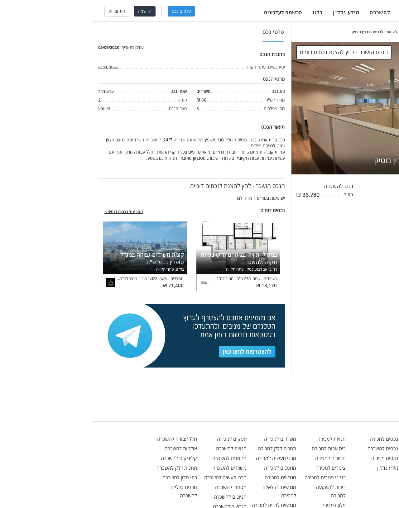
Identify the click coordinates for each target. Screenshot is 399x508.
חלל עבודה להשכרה (85, 438)
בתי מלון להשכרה (87, 477)
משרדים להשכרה (137, 467)
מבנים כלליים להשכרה (92, 491)
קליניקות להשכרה (87, 458)
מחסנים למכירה (188, 467)
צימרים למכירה (239, 467)
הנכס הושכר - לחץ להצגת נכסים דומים (252, 52)
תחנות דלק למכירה (185, 448)
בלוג (225, 12)
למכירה (317, 12)
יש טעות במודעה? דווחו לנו (169, 198)
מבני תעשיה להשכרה (133, 477)
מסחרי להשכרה (139, 487)
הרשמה (53, 11)
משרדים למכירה (188, 438)
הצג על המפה (16, 66)
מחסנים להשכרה (137, 458)
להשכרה (288, 12)
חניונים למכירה (238, 458)
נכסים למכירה (299, 438)
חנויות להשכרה (139, 448)
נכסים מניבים (299, 458)
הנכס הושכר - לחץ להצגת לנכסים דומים (350, 188)
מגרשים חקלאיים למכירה (187, 491)
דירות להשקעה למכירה (239, 491)
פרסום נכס (89, 11)
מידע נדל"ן (254, 12)
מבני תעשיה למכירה (184, 458)
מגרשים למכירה (188, 477)
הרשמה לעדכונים (191, 12)
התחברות (25, 11)
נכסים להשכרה (298, 448)
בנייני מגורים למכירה (233, 477)
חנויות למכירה (239, 438)
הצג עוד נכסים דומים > (31, 211)
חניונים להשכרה (138, 496)
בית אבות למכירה (237, 448)
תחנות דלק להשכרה (85, 467)
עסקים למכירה (140, 438)
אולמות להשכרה (89, 448)
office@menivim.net (364, 438)
